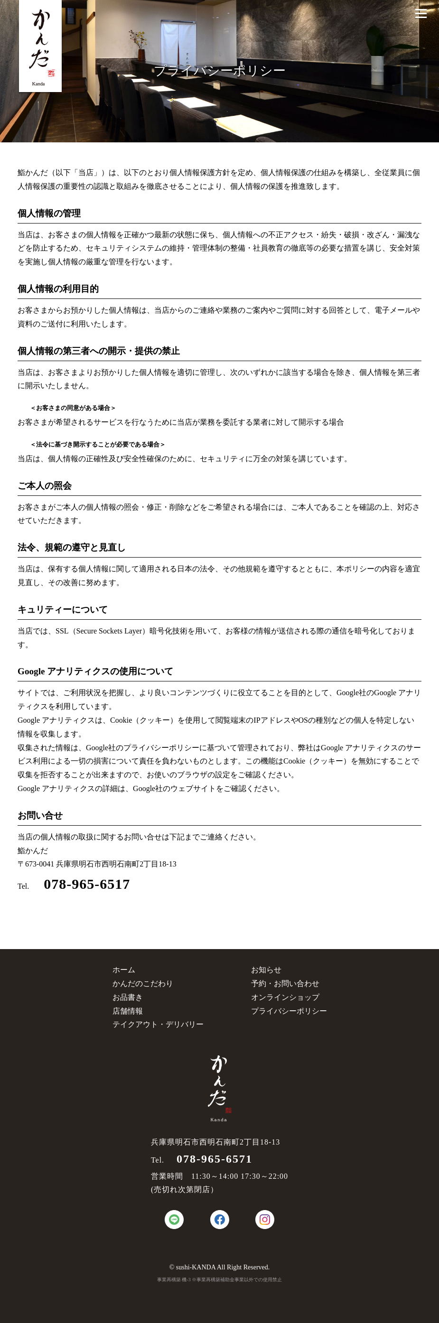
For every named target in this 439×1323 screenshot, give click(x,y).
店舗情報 (127, 1011)
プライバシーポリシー (289, 1011)
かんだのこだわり (142, 983)
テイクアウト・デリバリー (158, 1024)
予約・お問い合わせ (285, 983)
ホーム (123, 970)
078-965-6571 (208, 1159)
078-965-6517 (79, 884)
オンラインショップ (285, 997)
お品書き (127, 997)
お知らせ (266, 970)
